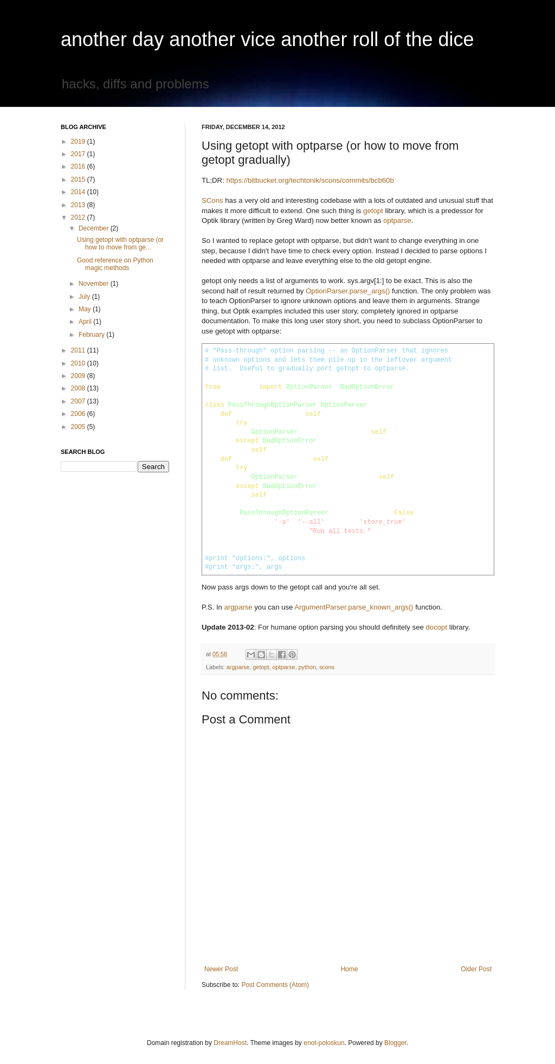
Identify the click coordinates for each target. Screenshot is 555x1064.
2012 (79, 217)
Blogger (395, 1043)
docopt (436, 627)
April (86, 321)
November (95, 283)
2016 (79, 166)
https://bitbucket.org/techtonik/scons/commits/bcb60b (309, 180)
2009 (79, 376)
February (92, 334)
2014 (79, 192)
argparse (238, 607)
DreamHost (230, 1043)
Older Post (476, 969)
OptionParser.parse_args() (348, 291)
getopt (373, 211)
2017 (79, 154)
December (95, 228)
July (85, 296)
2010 (79, 363)
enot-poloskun (324, 1043)
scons (326, 667)
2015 (79, 179)
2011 (79, 350)
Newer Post (221, 969)
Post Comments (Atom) (275, 985)
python (307, 667)
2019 (79, 141)
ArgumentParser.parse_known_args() (353, 607)
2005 (79, 427)
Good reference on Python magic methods (115, 264)
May (86, 309)
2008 (79, 388)
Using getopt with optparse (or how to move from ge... (120, 243)
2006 (79, 414)
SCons (212, 200)
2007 (79, 401)
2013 (79, 205)
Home (349, 969)
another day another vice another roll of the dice (267, 39)
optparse (397, 220)
